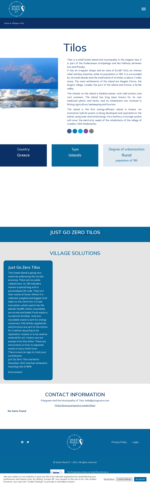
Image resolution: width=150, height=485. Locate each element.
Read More (109, 479)
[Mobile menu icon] (144, 9)
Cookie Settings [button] (124, 479)
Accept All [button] (140, 479)
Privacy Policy (119, 442)
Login (135, 442)
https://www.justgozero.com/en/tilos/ (75, 405)
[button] (69, 131)
